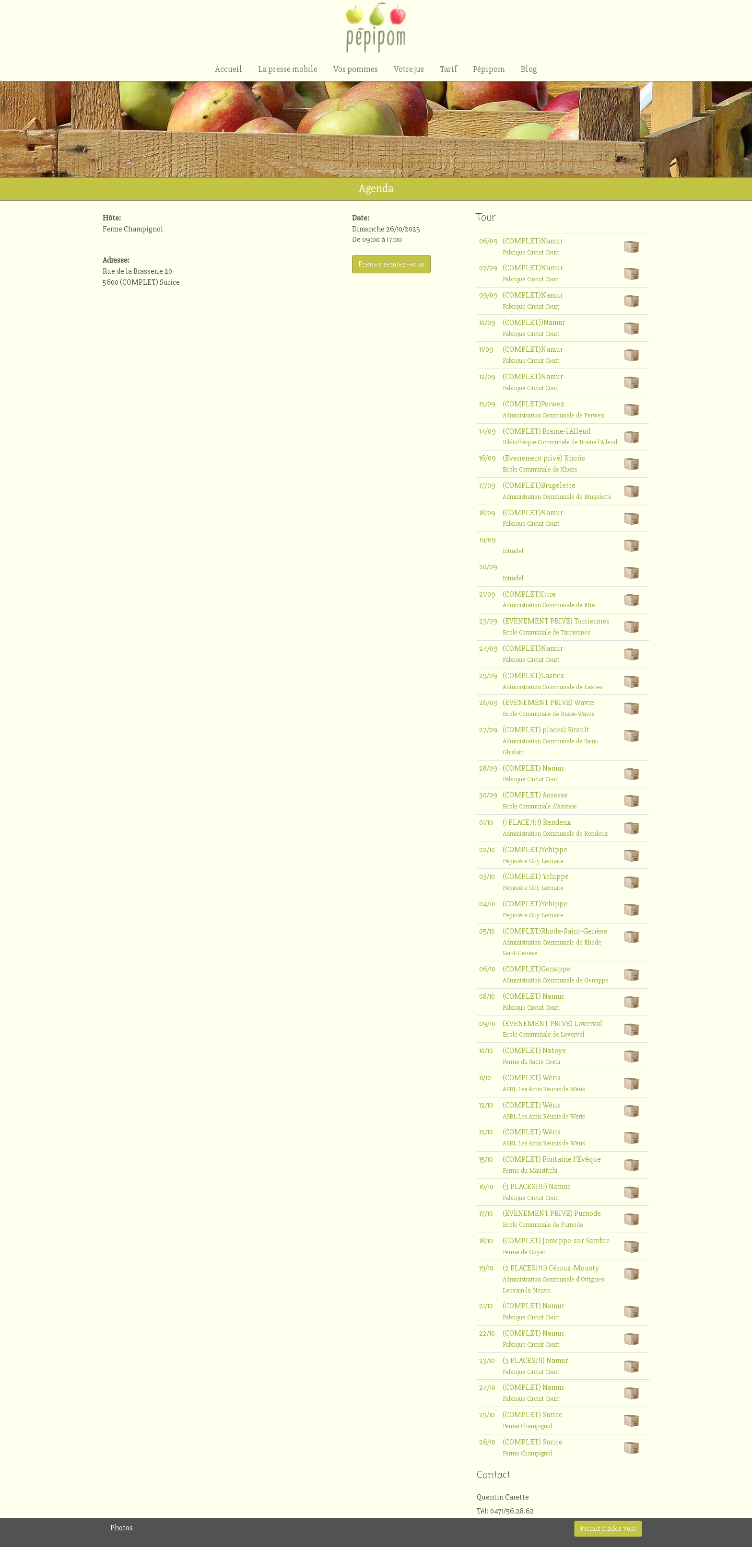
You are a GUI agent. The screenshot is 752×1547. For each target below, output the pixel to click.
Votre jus (409, 69)
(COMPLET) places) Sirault (551, 740)
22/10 (487, 1333)
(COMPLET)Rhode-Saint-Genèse (555, 942)
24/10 (487, 1387)
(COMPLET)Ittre (549, 599)
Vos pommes (355, 69)
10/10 (486, 1050)
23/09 (488, 621)
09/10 (487, 1023)
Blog (529, 69)
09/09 (488, 295)
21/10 (486, 1306)
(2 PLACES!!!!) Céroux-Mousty (554, 1278)
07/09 (488, 268)
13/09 (487, 404)
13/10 (486, 1132)
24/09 (488, 648)
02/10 (487, 849)
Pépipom (489, 69)
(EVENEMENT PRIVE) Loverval (552, 1029)
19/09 (487, 539)
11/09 (486, 349)
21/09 (487, 594)
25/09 (488, 676)
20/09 (488, 567)
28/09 (488, 768)
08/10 (487, 996)
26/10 (487, 1442)
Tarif (448, 69)
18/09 (487, 513)
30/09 (488, 795)
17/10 (486, 1213)
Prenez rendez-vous (608, 1528)
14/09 (487, 431)
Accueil (228, 69)
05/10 (487, 931)
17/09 (487, 485)
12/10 (486, 1105)
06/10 (487, 969)
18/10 (486, 1241)
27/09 (488, 730)
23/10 (487, 1360)
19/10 (486, 1268)
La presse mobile (287, 69)
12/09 (487, 376)
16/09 (487, 458)
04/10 (487, 904)
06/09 (488, 241)
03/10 (487, 876)
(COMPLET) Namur (533, 773)
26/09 (488, 702)
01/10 (486, 822)
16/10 (486, 1186)
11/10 (485, 1078)
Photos (121, 1528)
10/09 (487, 322)
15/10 (486, 1159)
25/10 (487, 1415)
